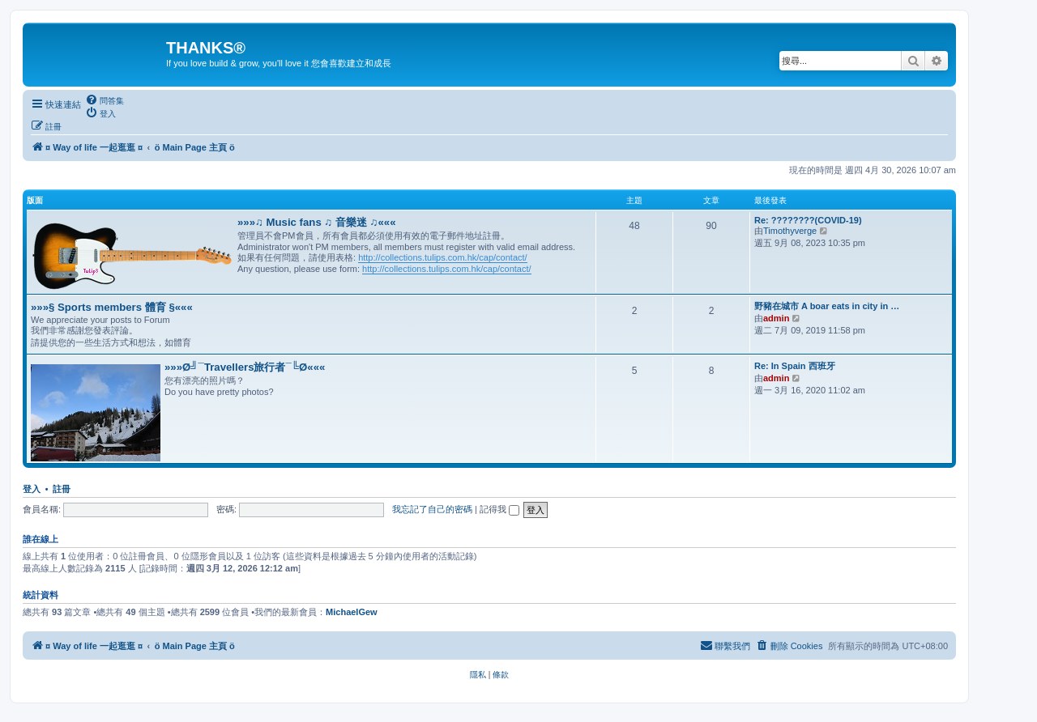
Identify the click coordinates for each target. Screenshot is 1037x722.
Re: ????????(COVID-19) (808, 220)
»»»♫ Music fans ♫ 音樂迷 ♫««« (316, 222)
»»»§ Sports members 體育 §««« (112, 307)
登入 (32, 489)
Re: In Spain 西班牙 (794, 366)
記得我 (499, 509)
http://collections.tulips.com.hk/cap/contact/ (442, 257)
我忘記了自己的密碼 (432, 509)
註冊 (61, 489)
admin (776, 318)
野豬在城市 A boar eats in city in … (826, 306)
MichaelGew (352, 612)
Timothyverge (790, 231)
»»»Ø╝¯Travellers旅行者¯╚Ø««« (244, 367)
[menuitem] (104, 100)
